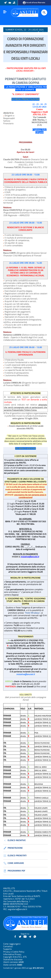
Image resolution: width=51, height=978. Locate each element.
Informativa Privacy (12, 954)
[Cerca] (44, 12)
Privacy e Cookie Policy (13, 951)
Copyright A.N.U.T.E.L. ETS (15, 956)
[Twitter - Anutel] (20, 936)
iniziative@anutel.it (30, 556)
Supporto (7, 949)
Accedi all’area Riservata (34, 2)
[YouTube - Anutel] (25, 936)
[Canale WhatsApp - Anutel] (34, 936)
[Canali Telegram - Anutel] (30, 936)
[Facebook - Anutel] (15, 936)
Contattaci (8, 946)
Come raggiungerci (12, 943)
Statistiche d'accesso (12, 959)
